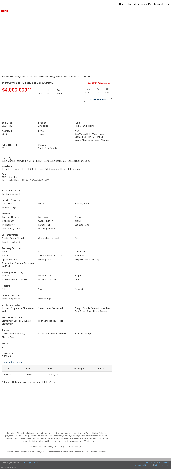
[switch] (88, 91)
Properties (133, 4)
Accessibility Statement (143, 465)
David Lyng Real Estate (30, 462)
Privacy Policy (164, 462)
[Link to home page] (20, 4)
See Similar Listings (98, 100)
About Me (146, 4)
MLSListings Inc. (77, 446)
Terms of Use (150, 462)
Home (122, 4)
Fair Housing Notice (162, 465)
